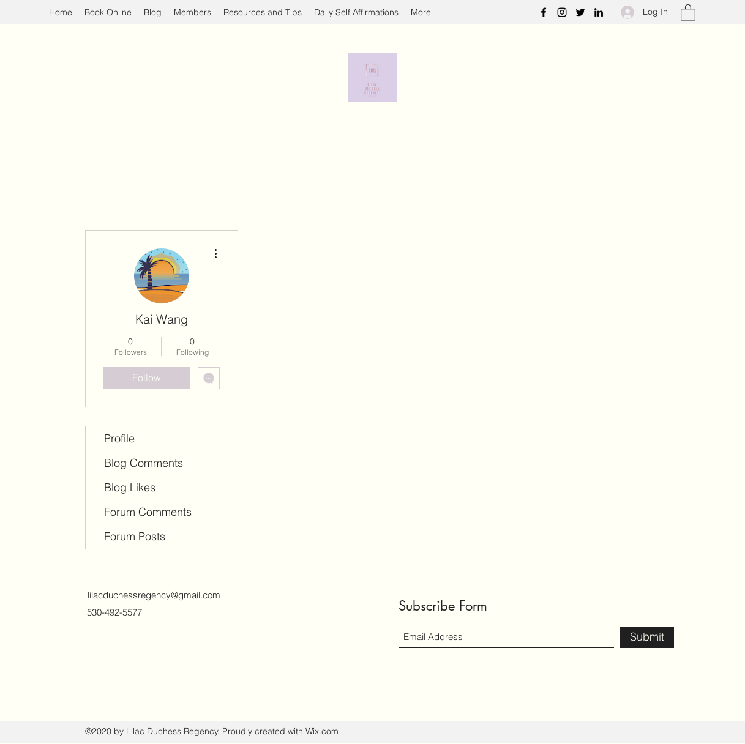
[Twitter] (580, 12)
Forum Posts (134, 536)
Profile (119, 438)
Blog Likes (129, 487)
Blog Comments (143, 463)
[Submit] (647, 637)
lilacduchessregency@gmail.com (154, 595)
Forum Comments (148, 512)
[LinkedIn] (599, 12)
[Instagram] (562, 12)
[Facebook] (543, 12)
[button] (688, 12)
